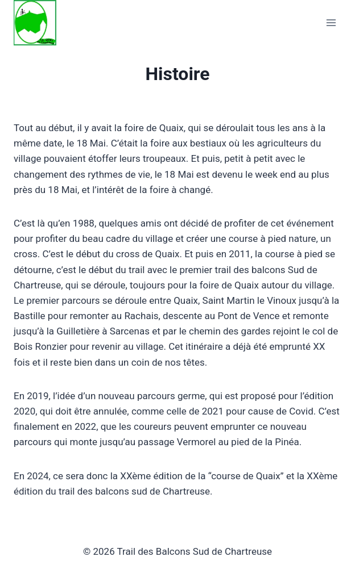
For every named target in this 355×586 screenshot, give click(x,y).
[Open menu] (330, 23)
